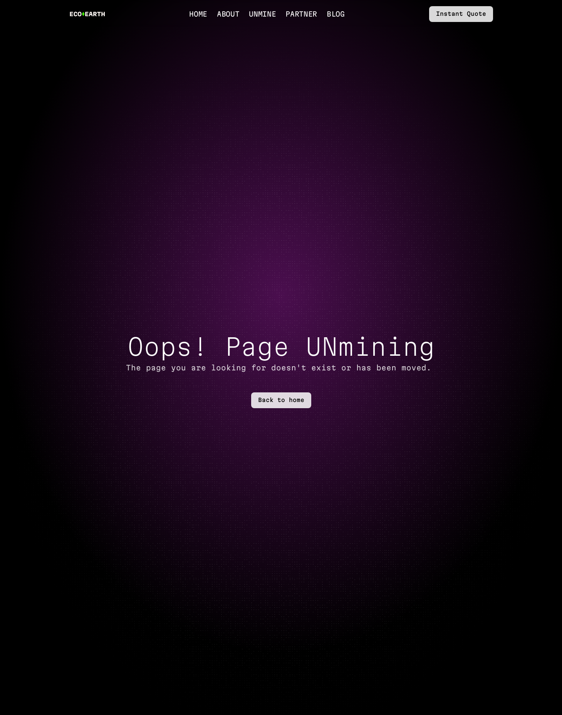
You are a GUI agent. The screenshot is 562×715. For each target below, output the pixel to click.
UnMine (262, 14)
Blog (336, 14)
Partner (301, 14)
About (228, 14)
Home (198, 14)
